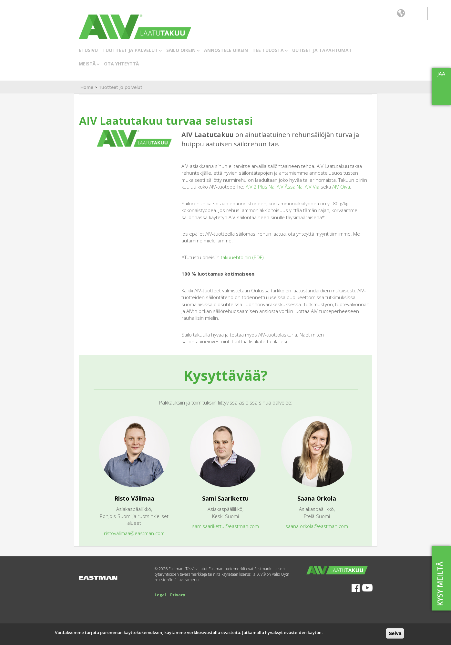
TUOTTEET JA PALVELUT (132, 50)
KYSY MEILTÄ (440, 584)
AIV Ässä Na (289, 186)
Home (86, 87)
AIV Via (312, 186)
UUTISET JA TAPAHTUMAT (322, 50)
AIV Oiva (341, 186)
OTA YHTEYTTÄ (121, 64)
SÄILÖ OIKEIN (183, 50)
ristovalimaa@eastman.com (134, 533)
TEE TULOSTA (270, 50)
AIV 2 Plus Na (260, 186)
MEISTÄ (89, 64)
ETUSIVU (88, 50)
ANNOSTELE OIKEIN (226, 50)
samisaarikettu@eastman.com (225, 526)
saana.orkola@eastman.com (316, 526)
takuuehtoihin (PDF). (243, 257)
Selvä (395, 633)
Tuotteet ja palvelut (120, 87)
